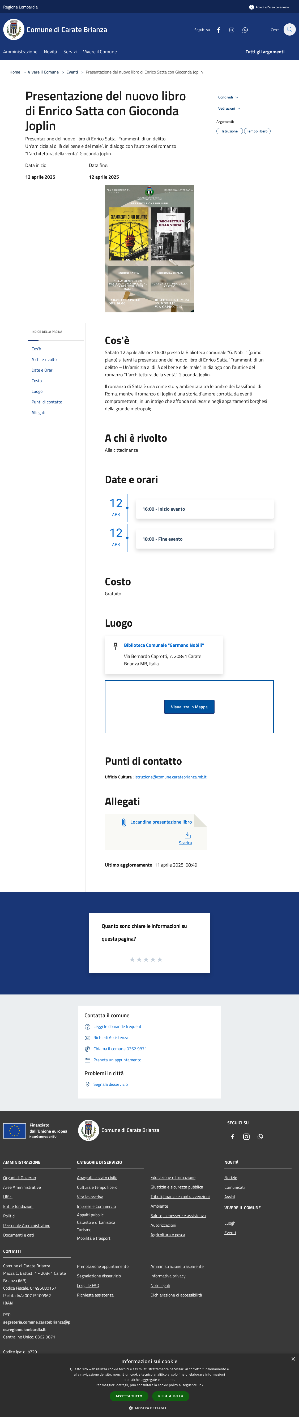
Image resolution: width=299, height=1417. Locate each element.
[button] (149, 1408)
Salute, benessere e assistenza (178, 1215)
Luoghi (230, 1223)
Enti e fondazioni (18, 1206)
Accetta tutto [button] (129, 1396)
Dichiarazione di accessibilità (176, 1295)
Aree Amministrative (22, 1187)
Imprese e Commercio (96, 1206)
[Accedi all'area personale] (269, 7)
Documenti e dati (18, 1235)
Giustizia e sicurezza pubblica (177, 1187)
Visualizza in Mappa (189, 707)
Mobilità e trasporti (94, 1238)
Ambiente (159, 1206)
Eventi (72, 72)
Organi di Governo (19, 1177)
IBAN (8, 1303)
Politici (9, 1216)
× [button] (293, 1359)
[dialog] (149, 1385)
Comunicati (234, 1187)
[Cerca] (289, 29)
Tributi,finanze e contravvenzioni (180, 1196)
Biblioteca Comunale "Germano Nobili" (164, 645)
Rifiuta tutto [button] (170, 1396)
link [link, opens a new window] (200, 1385)
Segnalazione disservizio (99, 1276)
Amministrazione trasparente (177, 1266)
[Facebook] (215, 29)
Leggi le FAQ (88, 1285)
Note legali (160, 1285)
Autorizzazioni (163, 1225)
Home (15, 72)
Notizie (230, 1177)
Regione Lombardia (20, 7)
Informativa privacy (168, 1276)
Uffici (7, 1197)
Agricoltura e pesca (168, 1234)
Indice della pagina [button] (47, 331)
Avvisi (229, 1197)
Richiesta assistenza (95, 1295)
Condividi (229, 97)
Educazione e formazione (173, 1177)
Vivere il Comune (44, 72)
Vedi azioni (230, 108)
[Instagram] (229, 29)
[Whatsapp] (242, 29)
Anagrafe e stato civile (97, 1177)
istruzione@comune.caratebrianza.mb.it (171, 777)
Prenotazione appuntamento (103, 1266)
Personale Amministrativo (26, 1225)
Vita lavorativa (90, 1197)
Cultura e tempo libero (97, 1187)
